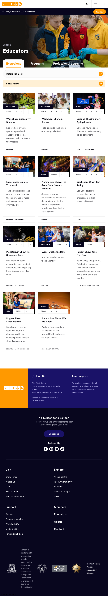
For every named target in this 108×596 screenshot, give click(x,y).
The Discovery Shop (15, 496)
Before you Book (54, 74)
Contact (59, 529)
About (58, 521)
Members (60, 507)
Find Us (40, 376)
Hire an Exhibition (14, 533)
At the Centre (60, 476)
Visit (8, 469)
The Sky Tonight (62, 491)
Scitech (7, 44)
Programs (37, 63)
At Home (58, 486)
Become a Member (15, 519)
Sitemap (89, 573)
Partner (9, 514)
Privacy (89, 566)
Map (9, 486)
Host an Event (12, 491)
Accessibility (91, 569)
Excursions (13, 63)
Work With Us (12, 524)
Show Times (11, 476)
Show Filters (54, 84)
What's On (10, 481)
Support (11, 507)
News (56, 496)
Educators (60, 514)
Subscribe (54, 434)
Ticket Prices (28, 12)
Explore (59, 469)
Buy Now (100, 12)
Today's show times (11, 12)
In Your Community (63, 481)
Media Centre (12, 528)
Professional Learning (68, 63)
